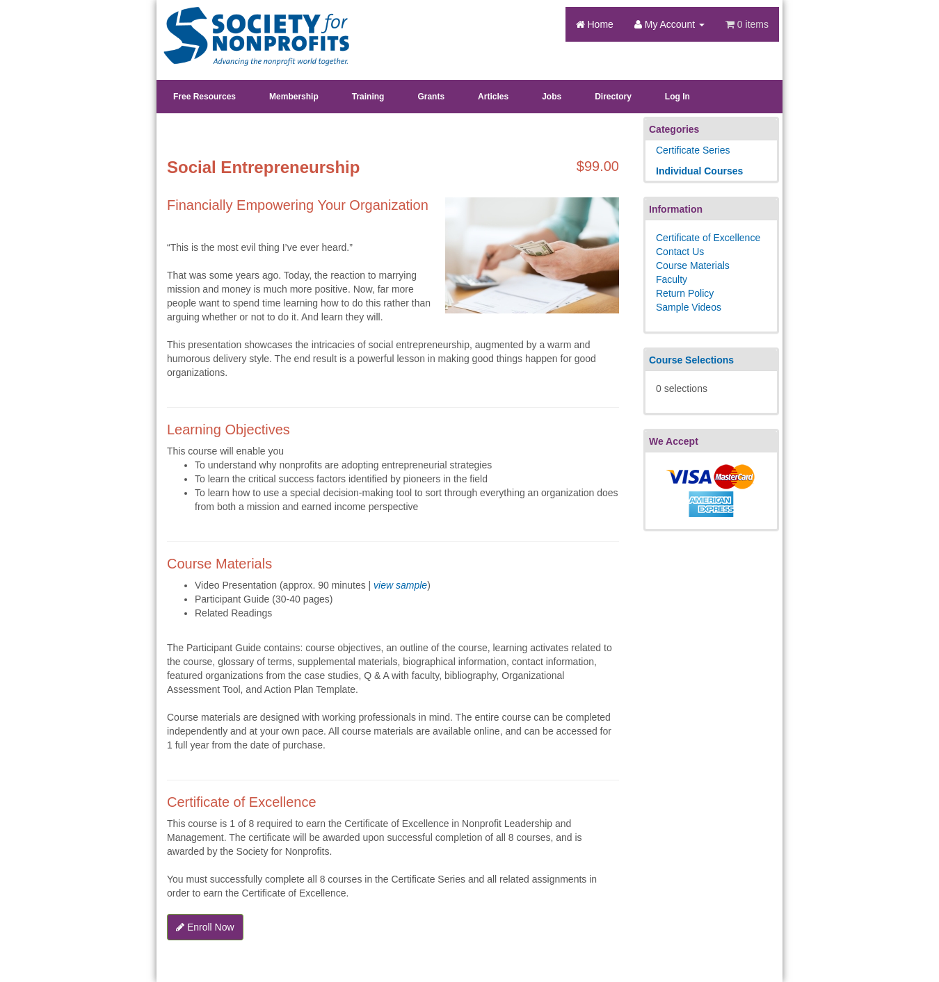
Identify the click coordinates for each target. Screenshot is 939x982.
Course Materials (693, 265)
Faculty (671, 279)
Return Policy (685, 293)
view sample (400, 585)
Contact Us (680, 251)
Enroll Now (205, 927)
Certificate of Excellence (708, 237)
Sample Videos (688, 307)
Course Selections (691, 360)
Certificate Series (693, 150)
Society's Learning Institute (248, 24)
